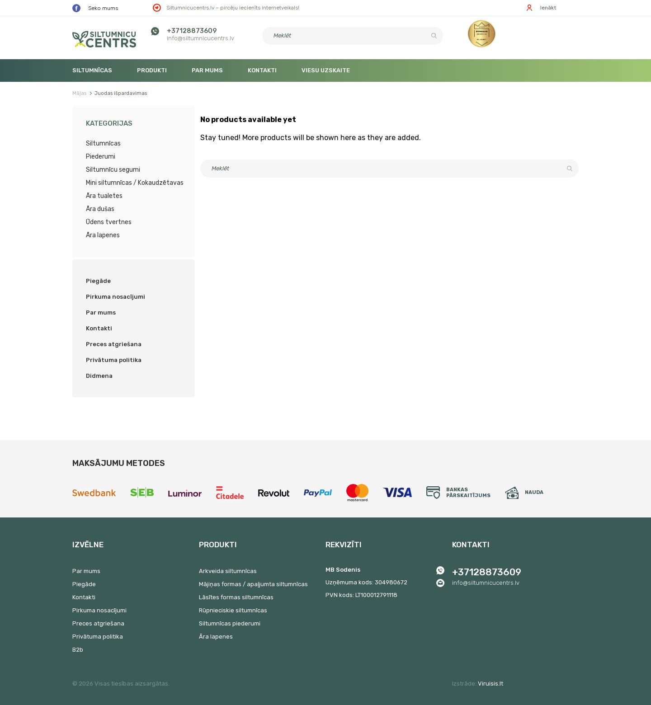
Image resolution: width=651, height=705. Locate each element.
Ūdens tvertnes (109, 222)
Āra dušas (100, 209)
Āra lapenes (103, 235)
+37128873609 (192, 31)
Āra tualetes (104, 196)
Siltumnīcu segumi (113, 170)
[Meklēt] (352, 36)
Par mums (207, 70)
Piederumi (100, 156)
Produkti (152, 70)
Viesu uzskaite (326, 70)
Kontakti (262, 70)
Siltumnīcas (92, 70)
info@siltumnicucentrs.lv (200, 38)
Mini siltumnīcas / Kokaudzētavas (135, 183)
